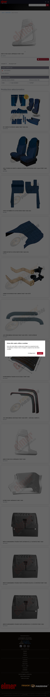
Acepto (40, 353)
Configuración (31, 353)
